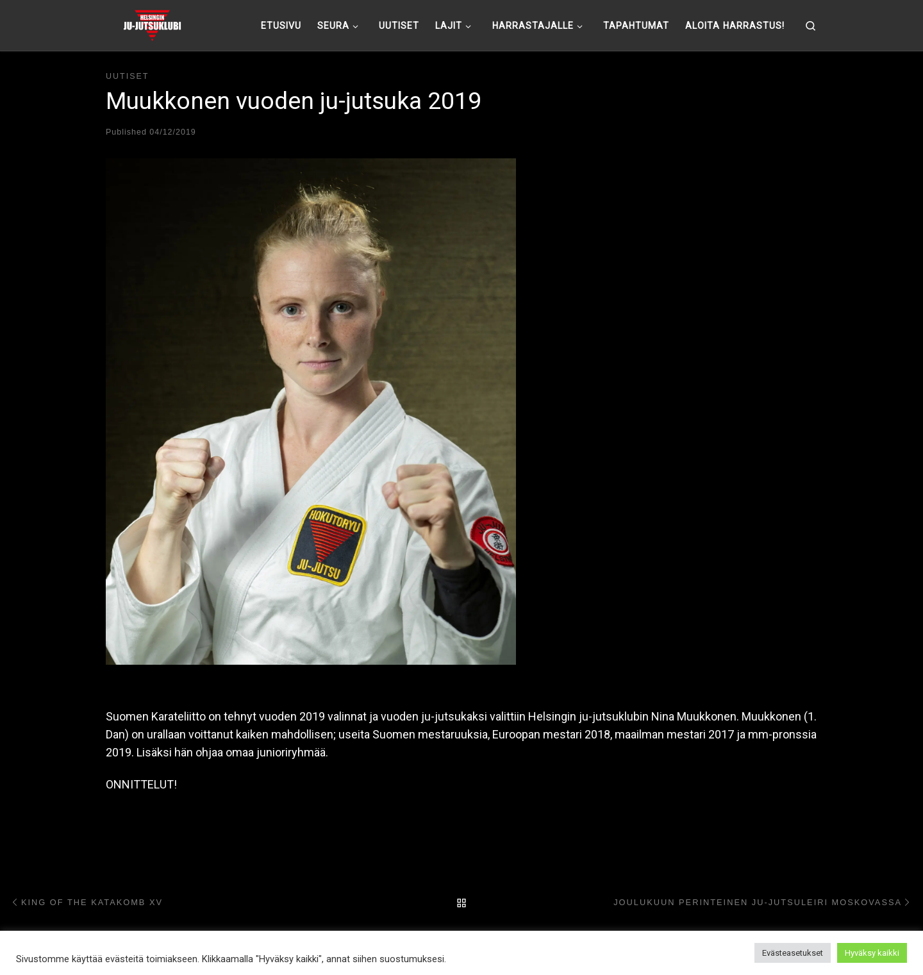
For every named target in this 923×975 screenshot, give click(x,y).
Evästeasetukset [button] (792, 953)
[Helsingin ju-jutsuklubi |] (152, 23)
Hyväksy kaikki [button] (872, 953)
